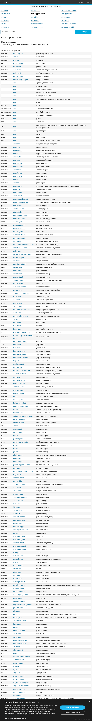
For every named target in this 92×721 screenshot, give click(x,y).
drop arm (16, 361)
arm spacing (17, 186)
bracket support (18, 258)
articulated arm (18, 212)
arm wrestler (5, 14)
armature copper (37, 27)
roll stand (16, 647)
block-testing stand (20, 248)
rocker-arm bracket (20, 640)
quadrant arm (18, 608)
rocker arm (17, 634)
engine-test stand (19, 374)
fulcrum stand (18, 432)
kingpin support (18, 494)
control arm (17, 313)
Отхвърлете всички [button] (72, 712)
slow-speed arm (19, 689)
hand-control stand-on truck (23, 471)
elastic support (18, 364)
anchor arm (17, 67)
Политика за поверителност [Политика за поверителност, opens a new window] (14, 716)
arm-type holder (67, 14)
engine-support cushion (21, 371)
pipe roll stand (18, 559)
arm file (15, 154)
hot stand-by (17, 481)
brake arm (16, 261)
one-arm (16, 533)
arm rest (16, 180)
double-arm (17, 345)
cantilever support (19, 287)
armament (35, 20)
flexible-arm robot (19, 403)
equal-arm (16, 377)
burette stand (18, 277)
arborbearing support (20, 80)
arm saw (16, 183)
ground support (18, 462)
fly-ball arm (17, 410)
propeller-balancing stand (22, 605)
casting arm (17, 290)
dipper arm (17, 329)
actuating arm (18, 54)
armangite (65, 20)
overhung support (19, 546)
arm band (16, 144)
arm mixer (16, 160)
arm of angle (17, 163)
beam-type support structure (23, 245)
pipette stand (18, 566)
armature (4, 24)
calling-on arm (18, 280)
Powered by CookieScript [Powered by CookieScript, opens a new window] (82, 720)
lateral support (18, 501)
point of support (19, 592)
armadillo (34, 17)
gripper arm (17, 458)
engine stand (17, 367)
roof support (17, 653)
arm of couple (18, 167)
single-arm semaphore (21, 686)
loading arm (17, 510)
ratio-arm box (18, 614)
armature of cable (68, 27)
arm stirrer (4, 10)
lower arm (16, 514)
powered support (19, 601)
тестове (88, 2)
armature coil (5, 27)
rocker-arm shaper (19, 644)
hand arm (16, 468)
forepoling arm (18, 423)
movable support (19, 527)
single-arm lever (19, 679)
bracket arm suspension (22, 254)
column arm (17, 303)
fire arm (16, 397)
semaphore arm (18, 660)
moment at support (20, 523)
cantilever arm (18, 284)
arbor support (18, 76)
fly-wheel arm (18, 413)
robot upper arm (19, 631)
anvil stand (17, 73)
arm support (35, 10)
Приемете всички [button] (72, 707)
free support (17, 429)
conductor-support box (21, 310)
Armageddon (66, 17)
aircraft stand (18, 63)
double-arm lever (19, 351)
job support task (19, 484)
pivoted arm (17, 579)
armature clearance (68, 24)
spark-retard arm (19, 699)
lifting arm (16, 507)
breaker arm (17, 267)
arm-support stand (38, 14)
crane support (18, 319)
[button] (31, 718)
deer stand (17, 323)
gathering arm (18, 439)
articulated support (20, 215)
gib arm (15, 445)
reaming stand (18, 618)
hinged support (18, 478)
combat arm (17, 306)
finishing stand (18, 393)
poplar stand (17, 598)
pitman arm (17, 569)
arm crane (16, 147)
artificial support (19, 219)
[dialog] (46, 710)
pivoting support (19, 582)
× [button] (89, 701)
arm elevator (17, 150)
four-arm (16, 426)
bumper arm (17, 274)
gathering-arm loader (20, 442)
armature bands (37, 24)
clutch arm (17, 297)
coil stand (16, 300)
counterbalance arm (20, 316)
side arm (16, 666)
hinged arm (17, 475)
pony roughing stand (20, 595)
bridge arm (17, 271)
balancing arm (18, 232)
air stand (16, 57)
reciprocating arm (19, 621)
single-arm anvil (18, 676)
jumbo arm (17, 491)
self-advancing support (21, 657)
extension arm (18, 390)
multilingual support (20, 530)
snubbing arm (18, 696)
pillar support (18, 556)
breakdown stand (19, 264)
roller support (18, 650)
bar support (17, 241)
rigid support (17, 624)
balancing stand (19, 235)
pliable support (18, 588)
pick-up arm (17, 553)
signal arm (17, 670)
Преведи (83, 32)
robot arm (16, 627)
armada (3, 17)
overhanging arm (19, 536)
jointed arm (17, 488)
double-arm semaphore (21, 358)
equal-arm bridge (19, 380)
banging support (19, 238)
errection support (19, 384)
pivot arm (16, 575)
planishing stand (19, 585)
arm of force (17, 176)
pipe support (17, 562)
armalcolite (5, 20)
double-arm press (19, 354)
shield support (18, 663)
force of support (19, 419)
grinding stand (18, 455)
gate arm (16, 436)
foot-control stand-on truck (23, 416)
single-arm (17, 673)
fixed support (18, 400)
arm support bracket (68, 10)
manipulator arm (19, 517)
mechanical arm (19, 520)
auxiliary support (19, 228)
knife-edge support (20, 497)
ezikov (6, 2)
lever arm (16, 504)
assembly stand (18, 222)
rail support (17, 611)
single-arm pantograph (21, 683)
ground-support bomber (21, 465)
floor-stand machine (20, 406)
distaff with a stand (20, 341)
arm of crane (17, 170)
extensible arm (18, 387)
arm (14, 83)
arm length (17, 157)
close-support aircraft (21, 293)
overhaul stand (18, 543)
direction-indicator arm (21, 332)
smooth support (19, 692)
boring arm (17, 251)
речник (81, 2)
